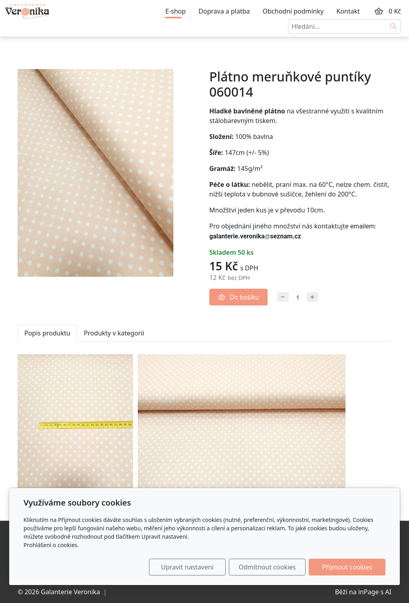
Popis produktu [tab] (47, 333)
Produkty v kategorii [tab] (114, 333)
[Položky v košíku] (379, 11)
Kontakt (348, 11)
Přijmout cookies (347, 567)
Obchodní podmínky (293, 11)
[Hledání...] (337, 26)
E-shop (175, 11)
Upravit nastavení (187, 567)
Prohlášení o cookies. (51, 545)
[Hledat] (393, 26)
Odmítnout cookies (267, 567)
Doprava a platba (224, 11)
